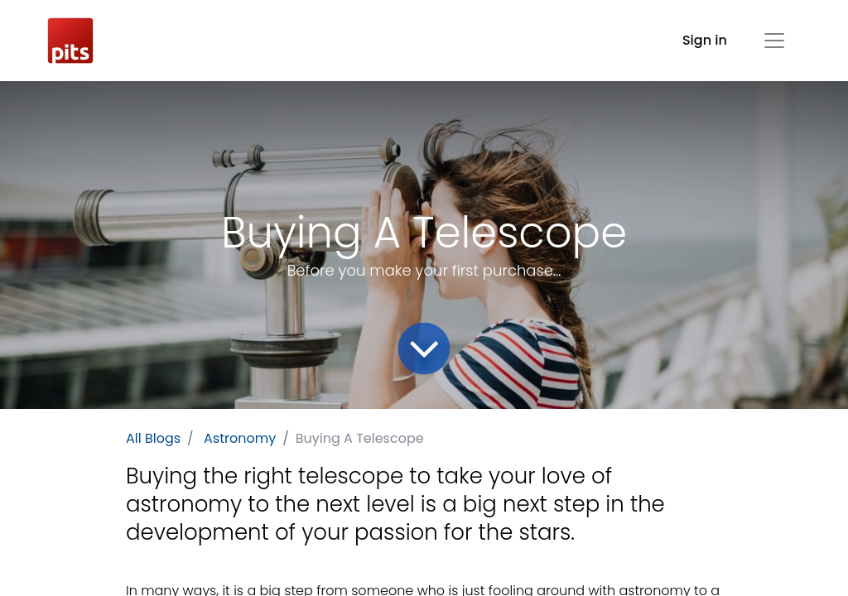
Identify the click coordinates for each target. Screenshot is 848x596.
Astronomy (240, 438)
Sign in (704, 40)
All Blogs (153, 438)
